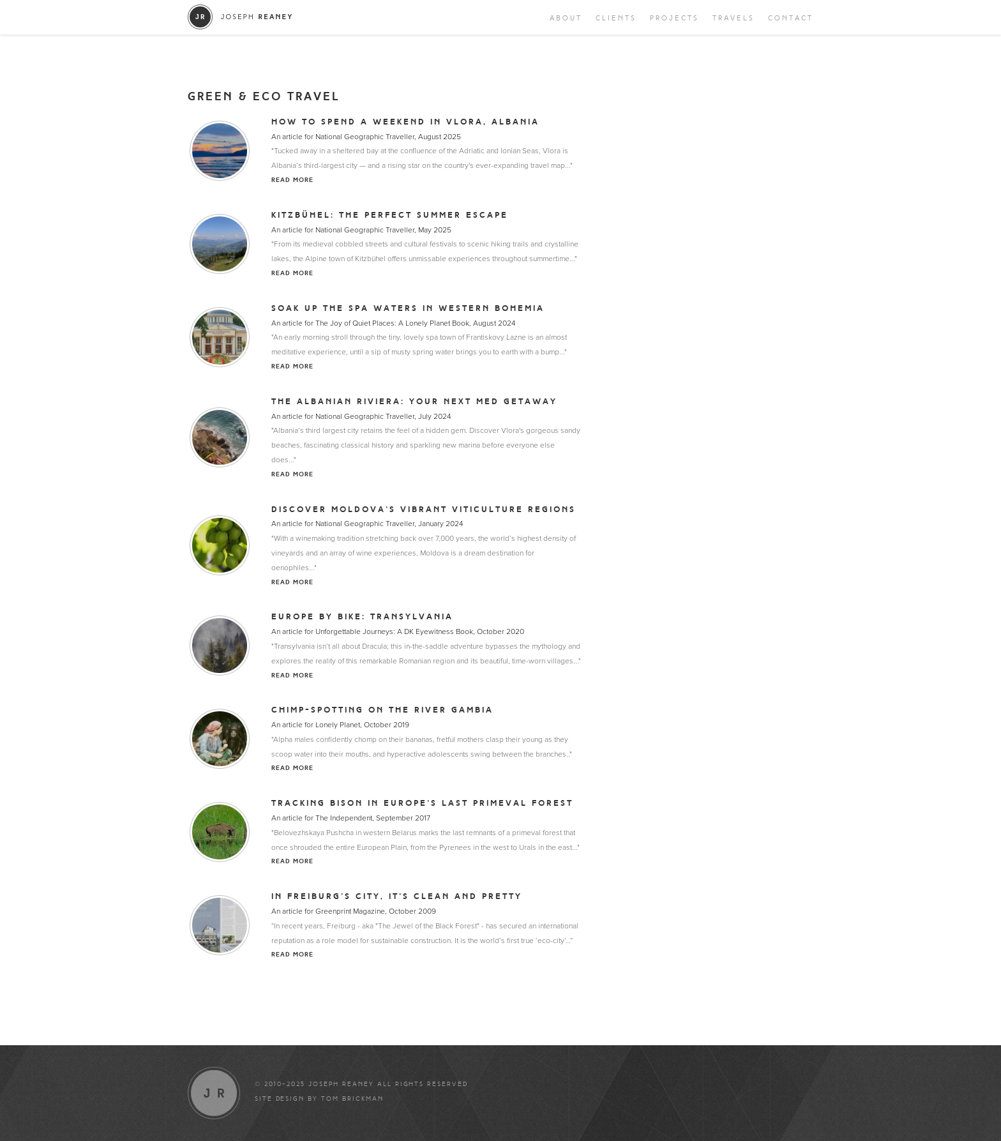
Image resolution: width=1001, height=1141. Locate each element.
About (566, 18)
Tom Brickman (352, 1099)
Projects (674, 18)
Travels (733, 18)
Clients (616, 18)
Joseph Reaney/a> (240, 16)
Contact (790, 18)
